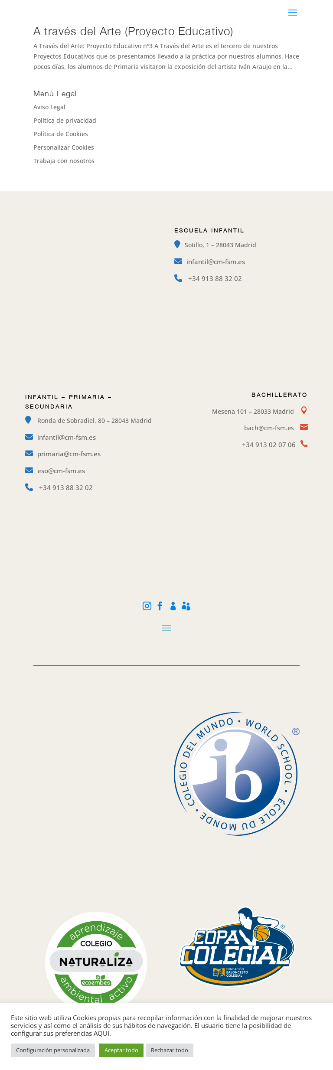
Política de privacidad (64, 120)
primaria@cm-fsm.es (69, 453)
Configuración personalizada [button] (53, 1050)
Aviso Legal (49, 107)
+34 (215, 278)
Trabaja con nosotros (64, 161)
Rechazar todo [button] (169, 1050)
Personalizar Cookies (63, 147)
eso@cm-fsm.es (61, 470)
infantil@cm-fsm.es (215, 261)
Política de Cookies (60, 134)
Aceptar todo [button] (121, 1050)
